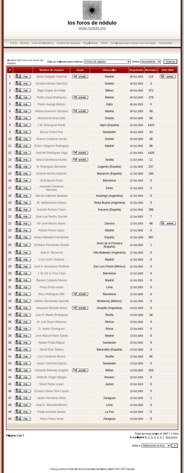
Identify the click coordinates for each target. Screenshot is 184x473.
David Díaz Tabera (51, 349)
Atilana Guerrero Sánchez (51, 111)
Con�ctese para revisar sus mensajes (133, 43)
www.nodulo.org (92, 28)
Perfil (104, 43)
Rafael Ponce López (51, 230)
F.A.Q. (13, 43)
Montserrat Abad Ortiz (52, 118)
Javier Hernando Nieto (51, 398)
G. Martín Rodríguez (52, 328)
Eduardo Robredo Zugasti (51, 370)
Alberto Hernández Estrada (51, 301)
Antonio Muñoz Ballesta (51, 173)
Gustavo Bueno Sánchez (52, 83)
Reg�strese (90, 43)
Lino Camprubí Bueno (52, 356)
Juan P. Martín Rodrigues (51, 315)
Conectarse (165, 43)
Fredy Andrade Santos (51, 412)
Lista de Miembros (43, 43)
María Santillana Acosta (51, 159)
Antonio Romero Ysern (51, 209)
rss (56, 469)
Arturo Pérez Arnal (51, 418)
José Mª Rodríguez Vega (52, 152)
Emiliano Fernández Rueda (51, 245)
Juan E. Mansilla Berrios (51, 405)
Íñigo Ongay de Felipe (51, 90)
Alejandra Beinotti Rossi (51, 308)
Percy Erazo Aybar (51, 287)
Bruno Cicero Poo (51, 132)
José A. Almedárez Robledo (51, 266)
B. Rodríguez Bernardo (51, 166)
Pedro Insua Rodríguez (51, 97)
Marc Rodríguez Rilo (51, 294)
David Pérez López (51, 384)
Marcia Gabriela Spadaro (51, 195)
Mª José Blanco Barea (51, 223)
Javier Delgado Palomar (51, 76)
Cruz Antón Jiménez (51, 259)
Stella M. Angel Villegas (52, 377)
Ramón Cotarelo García (51, 280)
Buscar (25, 43)
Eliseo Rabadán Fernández (51, 237)
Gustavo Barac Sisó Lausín (51, 391)
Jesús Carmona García (51, 363)
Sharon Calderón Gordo (51, 139)
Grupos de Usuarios (68, 43)
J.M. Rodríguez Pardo (52, 125)
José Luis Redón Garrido (52, 216)
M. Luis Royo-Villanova (51, 322)
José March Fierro (51, 180)
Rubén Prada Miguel (51, 342)
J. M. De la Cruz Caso (51, 273)
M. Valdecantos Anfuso (51, 202)
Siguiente (172, 437)
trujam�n (73, 469)
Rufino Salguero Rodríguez (51, 146)
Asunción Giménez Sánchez (52, 188)
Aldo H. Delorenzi (51, 252)
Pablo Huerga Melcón (51, 104)
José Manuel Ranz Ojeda (51, 335)
